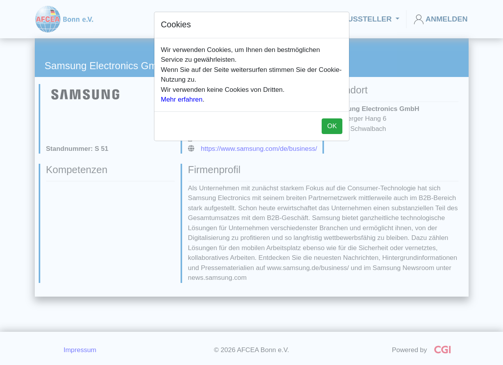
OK (332, 126)
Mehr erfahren (182, 99)
